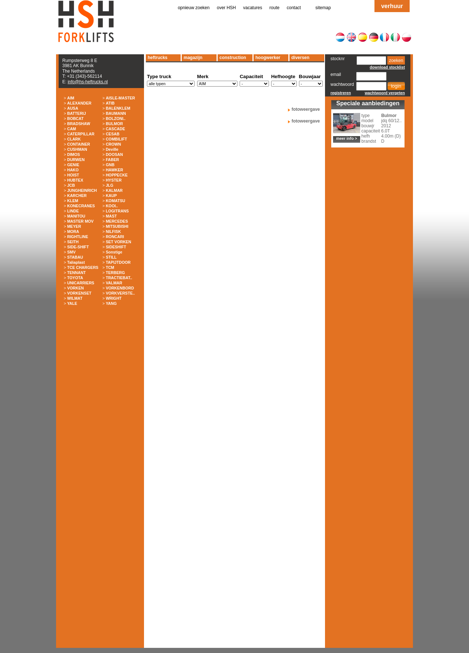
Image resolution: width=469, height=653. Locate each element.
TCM (110, 267)
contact (294, 7)
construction (232, 57)
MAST (111, 216)
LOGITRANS (117, 211)
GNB (110, 165)
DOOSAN (114, 154)
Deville (112, 149)
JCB (71, 185)
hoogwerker (267, 57)
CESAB (112, 134)
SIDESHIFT (116, 247)
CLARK (74, 139)
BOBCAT (75, 118)
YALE (72, 303)
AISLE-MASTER (120, 98)
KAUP (111, 195)
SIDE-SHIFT (78, 247)
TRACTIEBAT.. (119, 278)
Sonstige (114, 252)
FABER (112, 159)
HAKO (72, 170)
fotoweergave (306, 109)
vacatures (252, 7)
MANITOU (76, 216)
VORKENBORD (120, 288)
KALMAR (114, 190)
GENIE (73, 165)
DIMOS (73, 154)
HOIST (73, 175)
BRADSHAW (78, 123)
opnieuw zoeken (194, 7)
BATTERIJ (76, 113)
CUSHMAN (77, 149)
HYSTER (114, 180)
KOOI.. (112, 206)
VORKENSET (79, 293)
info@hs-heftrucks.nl (88, 81)
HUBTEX (75, 180)
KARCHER (76, 195)
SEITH (72, 242)
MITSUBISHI (117, 226)
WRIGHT (114, 298)
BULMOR (114, 123)
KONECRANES (81, 206)
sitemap (323, 7)
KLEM (72, 200)
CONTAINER (78, 144)
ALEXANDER (79, 103)
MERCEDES (117, 221)
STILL (111, 257)
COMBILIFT (116, 139)
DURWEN (76, 159)
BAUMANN (116, 113)
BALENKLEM (118, 108)
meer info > (346, 138)
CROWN (113, 144)
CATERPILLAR (80, 134)
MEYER (74, 226)
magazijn (193, 57)
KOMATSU (115, 200)
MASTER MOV (80, 221)
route (274, 7)
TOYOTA (75, 278)
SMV (71, 252)
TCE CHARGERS (82, 267)
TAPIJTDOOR (118, 262)
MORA (73, 231)
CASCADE (115, 129)
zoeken (396, 60)
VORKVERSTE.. (120, 293)
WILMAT (74, 298)
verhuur (392, 6)
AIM (70, 98)
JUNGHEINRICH (82, 190)
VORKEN (75, 288)
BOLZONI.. (116, 118)
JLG (110, 185)
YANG (111, 303)
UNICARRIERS (80, 283)
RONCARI (115, 236)
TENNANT (76, 272)
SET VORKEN (118, 242)
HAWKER (114, 170)
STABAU (75, 257)
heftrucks (157, 57)
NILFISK (113, 231)
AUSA (72, 108)
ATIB (110, 103)
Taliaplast (76, 262)
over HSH (226, 7)
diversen (300, 57)
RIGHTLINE (77, 236)
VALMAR (114, 283)
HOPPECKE (117, 175)
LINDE (73, 211)
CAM (71, 129)
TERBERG (115, 272)
